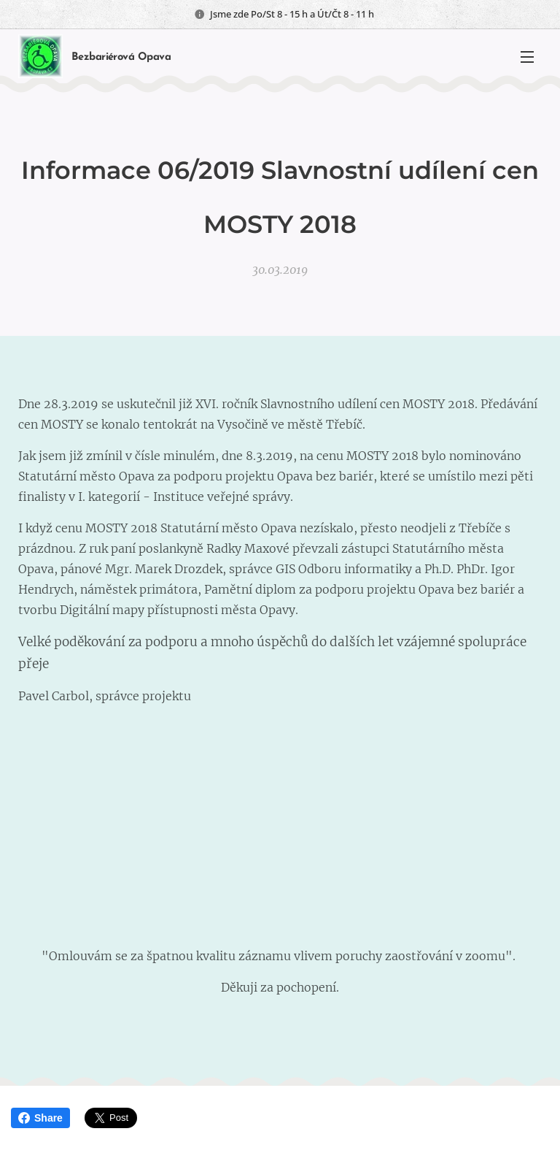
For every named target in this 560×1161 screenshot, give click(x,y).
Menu (527, 57)
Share (40, 1118)
